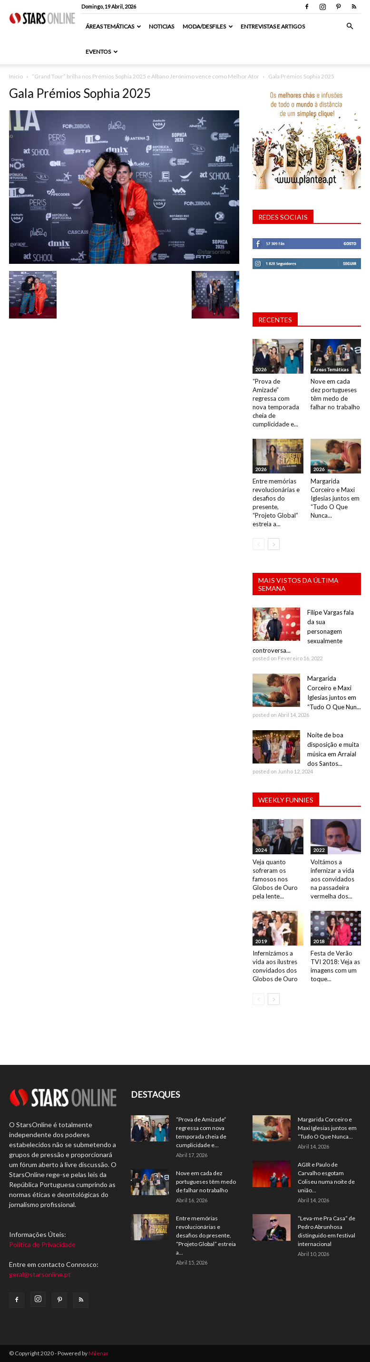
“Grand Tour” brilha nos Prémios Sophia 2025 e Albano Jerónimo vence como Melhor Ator (145, 76)
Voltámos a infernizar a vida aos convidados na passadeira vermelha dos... (332, 879)
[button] (349, 26)
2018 (319, 941)
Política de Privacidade (42, 1244)
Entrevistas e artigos (273, 26)
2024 (261, 850)
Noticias (161, 26)
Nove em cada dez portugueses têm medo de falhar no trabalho (206, 1181)
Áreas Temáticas (113, 26)
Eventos (102, 51)
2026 (261, 369)
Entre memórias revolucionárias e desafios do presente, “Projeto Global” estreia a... (206, 1235)
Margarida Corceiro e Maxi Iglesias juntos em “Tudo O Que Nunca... (335, 498)
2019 (261, 941)
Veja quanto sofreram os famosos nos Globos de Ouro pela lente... (275, 879)
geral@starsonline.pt (40, 1274)
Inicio (16, 76)
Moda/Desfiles (208, 26)
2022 (319, 850)
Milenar (98, 1353)
